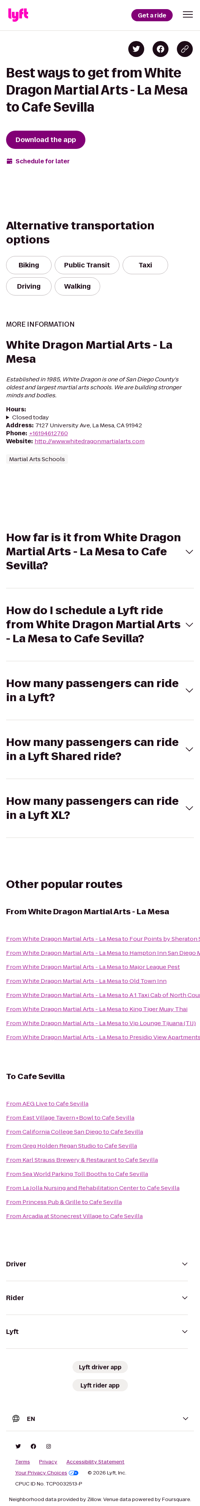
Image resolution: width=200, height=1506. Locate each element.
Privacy (48, 1462)
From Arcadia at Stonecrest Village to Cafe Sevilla (74, 1216)
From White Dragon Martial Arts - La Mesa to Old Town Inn (86, 981)
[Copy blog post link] (185, 49)
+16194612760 (48, 433)
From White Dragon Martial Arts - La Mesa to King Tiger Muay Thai (96, 1009)
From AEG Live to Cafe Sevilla (47, 1104)
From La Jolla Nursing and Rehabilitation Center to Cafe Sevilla (93, 1188)
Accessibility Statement (95, 1462)
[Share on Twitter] (136, 49)
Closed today (30, 417)
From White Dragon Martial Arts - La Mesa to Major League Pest (93, 967)
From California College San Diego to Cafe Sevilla (74, 1132)
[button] (188, 14)
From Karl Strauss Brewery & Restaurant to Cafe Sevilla (82, 1160)
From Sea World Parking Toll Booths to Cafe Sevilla (77, 1174)
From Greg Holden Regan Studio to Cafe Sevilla (71, 1146)
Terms (22, 1462)
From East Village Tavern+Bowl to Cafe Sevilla (70, 1118)
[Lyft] (18, 15)
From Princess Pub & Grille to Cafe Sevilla (64, 1202)
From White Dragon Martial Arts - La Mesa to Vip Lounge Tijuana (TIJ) (101, 1023)
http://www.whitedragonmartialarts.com (90, 441)
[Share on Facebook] (160, 49)
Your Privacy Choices (47, 1473)
